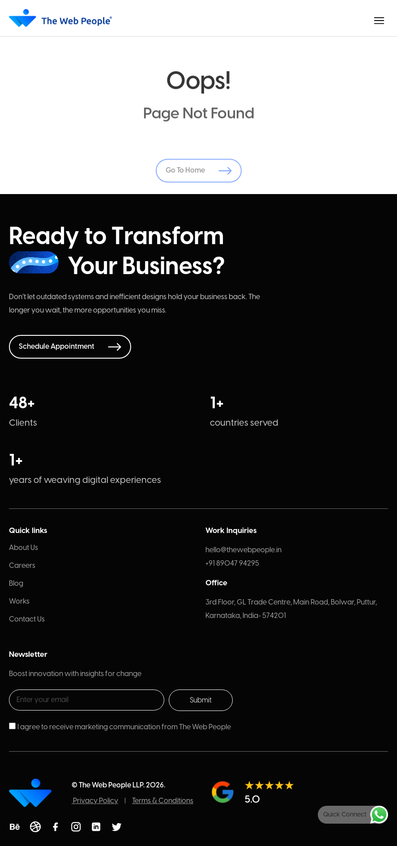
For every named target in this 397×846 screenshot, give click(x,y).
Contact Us (27, 619)
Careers (22, 565)
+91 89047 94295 (232, 563)
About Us (23, 547)
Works (19, 601)
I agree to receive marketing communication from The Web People (124, 727)
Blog (16, 583)
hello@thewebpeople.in (243, 550)
